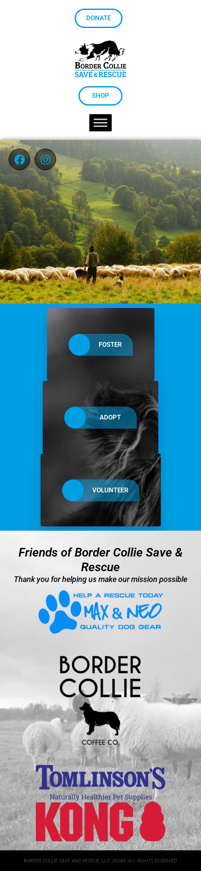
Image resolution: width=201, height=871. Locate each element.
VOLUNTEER (95, 490)
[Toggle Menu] (100, 123)
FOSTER (95, 345)
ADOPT (95, 418)
